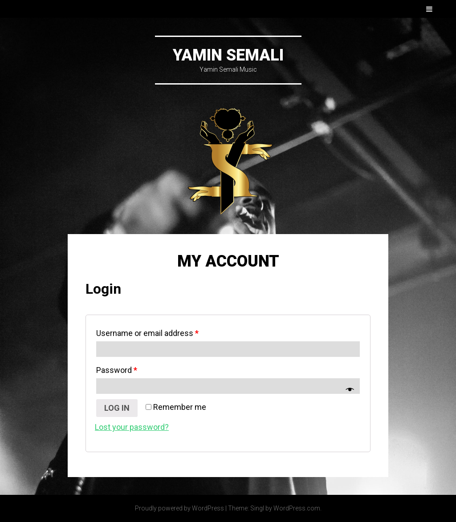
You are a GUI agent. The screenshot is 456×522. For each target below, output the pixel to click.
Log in (117, 408)
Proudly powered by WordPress (179, 508)
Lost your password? (132, 427)
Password (116, 370)
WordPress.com (296, 508)
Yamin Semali (228, 55)
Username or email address (147, 333)
